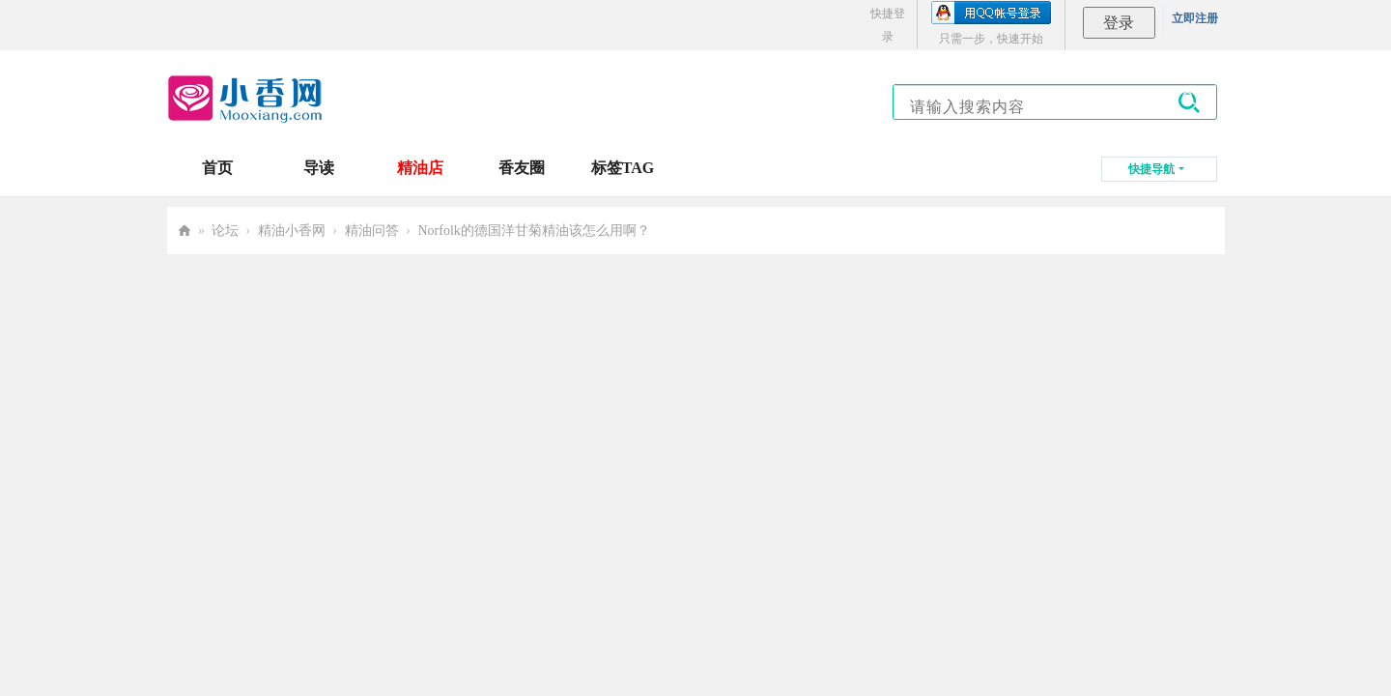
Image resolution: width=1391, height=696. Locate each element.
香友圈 (521, 168)
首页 (217, 168)
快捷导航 (1151, 169)
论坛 (225, 230)
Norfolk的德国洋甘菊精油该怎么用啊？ (534, 230)
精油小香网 (292, 230)
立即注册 (1195, 18)
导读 (318, 168)
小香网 (184, 231)
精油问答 (372, 230)
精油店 (420, 168)
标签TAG (622, 168)
